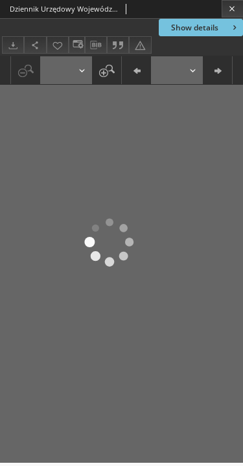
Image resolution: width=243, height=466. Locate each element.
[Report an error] (140, 45)
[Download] (13, 45)
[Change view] (76, 45)
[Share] (35, 45)
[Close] (232, 8)
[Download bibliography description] (96, 45)
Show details (205, 27)
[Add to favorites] (58, 45)
